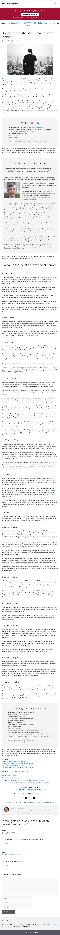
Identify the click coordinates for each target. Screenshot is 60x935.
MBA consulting (50, 802)
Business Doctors (47, 810)
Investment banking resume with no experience (18, 763)
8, (19, 771)
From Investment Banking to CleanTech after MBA (18, 767)
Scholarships (40, 802)
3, (12, 771)
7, (18, 771)
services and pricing (50, 925)
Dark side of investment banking (13, 765)
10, (23, 771)
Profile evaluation (29, 802)
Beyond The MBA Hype (35, 810)
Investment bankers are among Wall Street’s (16, 79)
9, (21, 771)
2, (11, 771)
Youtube (33, 812)
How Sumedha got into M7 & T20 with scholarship (26, 23)
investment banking (14, 95)
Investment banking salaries (35, 127)
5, (15, 771)
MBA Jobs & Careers (10, 775)
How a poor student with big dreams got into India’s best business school (27, 783)
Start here (8, 802)
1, (9, 771)
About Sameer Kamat (17, 808)
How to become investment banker (14, 761)
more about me (14, 812)
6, (17, 771)
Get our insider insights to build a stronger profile (34, 17)
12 (27, 771)
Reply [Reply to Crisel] (6, 843)
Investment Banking (10, 778)
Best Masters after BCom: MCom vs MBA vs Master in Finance (23, 780)
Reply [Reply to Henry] (6, 865)
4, (14, 771)
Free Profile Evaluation (30, 14)
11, (25, 771)
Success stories (17, 802)
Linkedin (28, 812)
